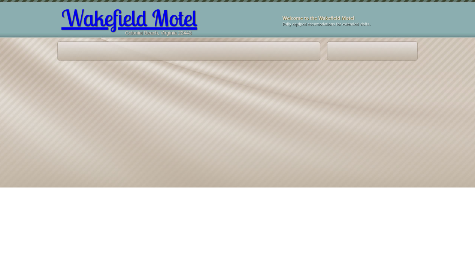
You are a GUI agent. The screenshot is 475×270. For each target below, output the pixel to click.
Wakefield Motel (129, 18)
